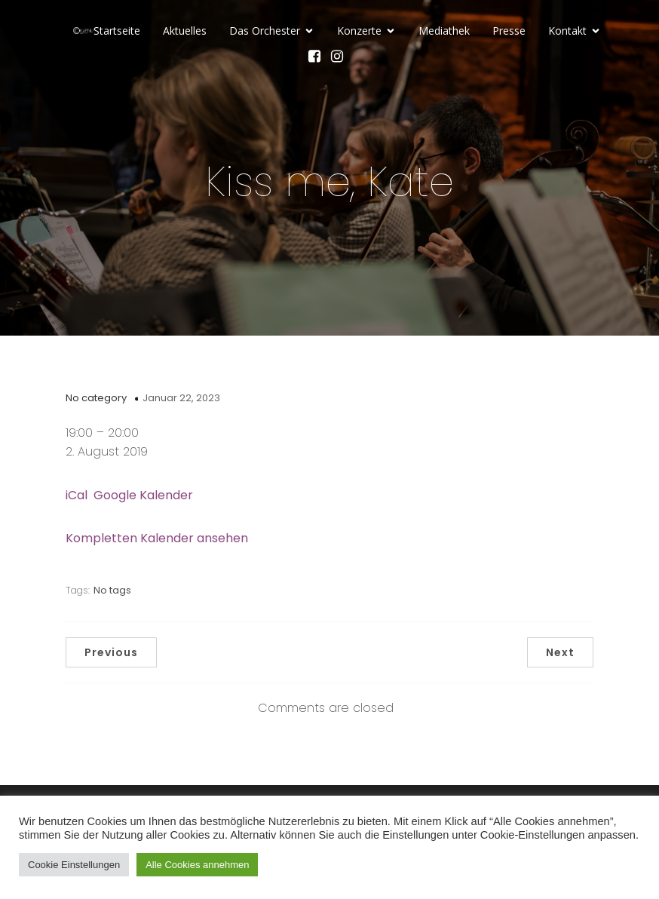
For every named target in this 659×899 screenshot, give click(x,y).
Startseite (116, 30)
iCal (76, 495)
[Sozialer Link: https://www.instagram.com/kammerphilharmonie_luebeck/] (341, 56)
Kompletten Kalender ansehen (157, 538)
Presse (509, 30)
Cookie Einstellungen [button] (74, 864)
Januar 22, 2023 (181, 398)
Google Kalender (143, 495)
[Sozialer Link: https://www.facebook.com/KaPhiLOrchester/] (318, 56)
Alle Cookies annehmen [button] (197, 864)
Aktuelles (185, 30)
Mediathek (444, 30)
